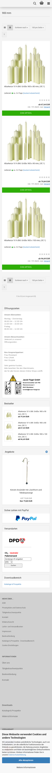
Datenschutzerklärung (17, 755)
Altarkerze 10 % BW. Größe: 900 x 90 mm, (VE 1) (24, 163)
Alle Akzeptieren (26, 760)
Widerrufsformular (10, 716)
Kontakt (5, 617)
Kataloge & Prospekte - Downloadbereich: (18, 641)
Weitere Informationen (26, 767)
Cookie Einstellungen (10, 645)
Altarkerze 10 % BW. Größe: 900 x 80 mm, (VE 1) (24, 86)
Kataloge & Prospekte (12, 584)
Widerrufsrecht (8, 622)
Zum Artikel (26, 113)
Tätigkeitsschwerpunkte (11, 612)
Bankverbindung (8, 636)
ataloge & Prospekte (12, 710)
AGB (4, 603)
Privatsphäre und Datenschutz (14, 608)
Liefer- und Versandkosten (12, 627)
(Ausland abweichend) (31, 93)
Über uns (6, 663)
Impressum (6, 631)
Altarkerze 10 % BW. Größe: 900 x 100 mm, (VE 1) (25, 240)
